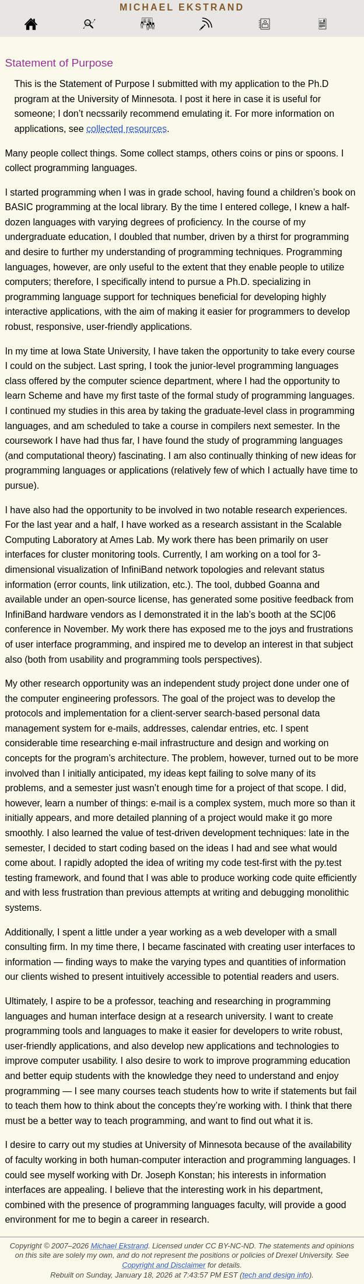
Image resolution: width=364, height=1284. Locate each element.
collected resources (126, 129)
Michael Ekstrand (119, 1245)
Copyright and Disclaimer (163, 1265)
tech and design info (275, 1275)
